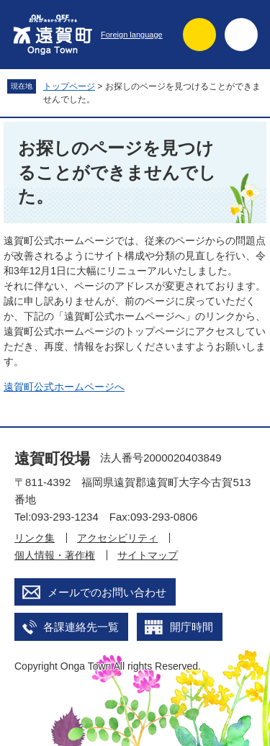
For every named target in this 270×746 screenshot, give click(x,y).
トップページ (69, 86)
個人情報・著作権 (54, 555)
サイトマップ (147, 555)
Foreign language (132, 34)
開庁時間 (191, 627)
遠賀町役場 (52, 458)
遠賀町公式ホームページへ (64, 386)
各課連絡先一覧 (81, 627)
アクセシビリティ (117, 538)
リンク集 (34, 538)
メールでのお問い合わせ (107, 592)
